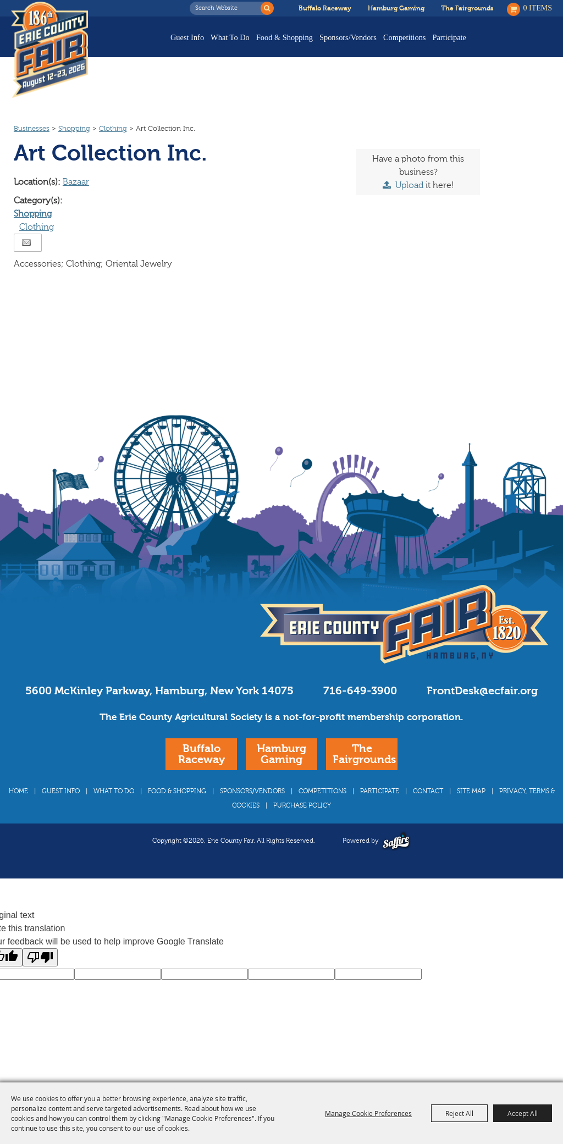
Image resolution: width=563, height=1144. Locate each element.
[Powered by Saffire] (396, 862)
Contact (428, 812)
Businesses (31, 149)
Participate (449, 37)
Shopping (74, 149)
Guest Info (187, 37)
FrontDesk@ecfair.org (482, 711)
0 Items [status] (538, 8)
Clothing (113, 149)
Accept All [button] (522, 1113)
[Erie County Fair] (52, 50)
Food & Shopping (284, 37)
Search (267, 8)
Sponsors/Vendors (348, 37)
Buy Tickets (517, 45)
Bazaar (76, 203)
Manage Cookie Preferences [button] (368, 1113)
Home (18, 812)
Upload (409, 206)
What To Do (230, 37)
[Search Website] (228, 8)
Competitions (404, 37)
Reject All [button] (459, 1113)
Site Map (471, 812)
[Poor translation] (40, 978)
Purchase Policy (302, 826)
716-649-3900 (360, 711)
